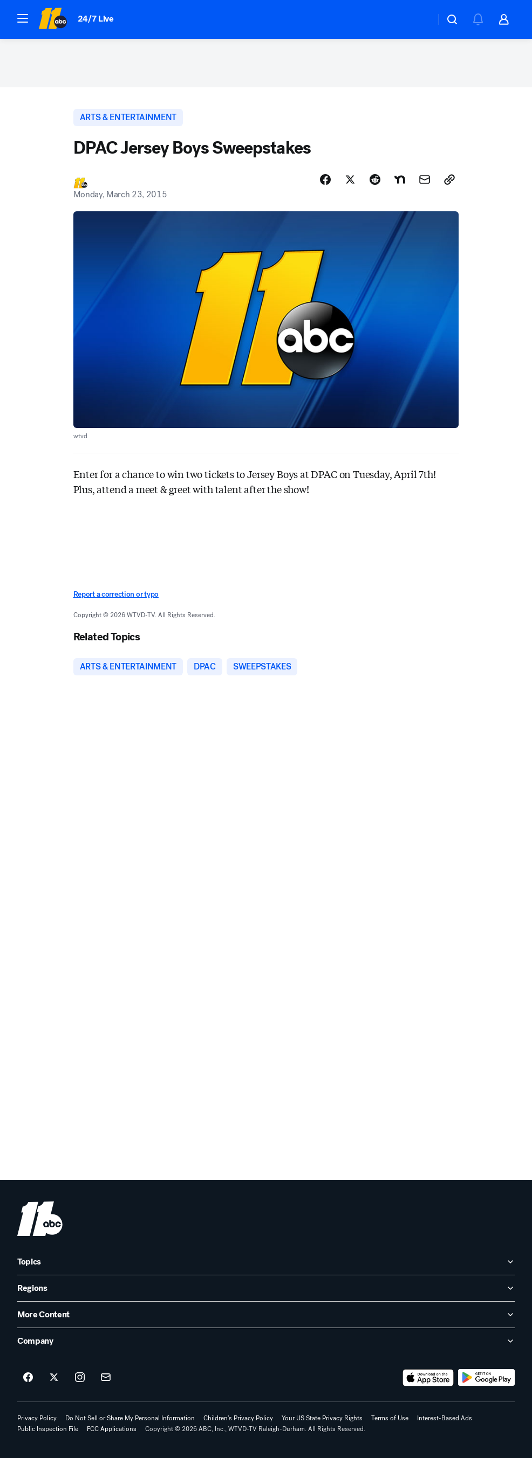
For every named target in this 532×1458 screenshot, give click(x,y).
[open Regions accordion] (266, 1288)
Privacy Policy (37, 1418)
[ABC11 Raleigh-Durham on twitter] (54, 1377)
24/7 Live (96, 18)
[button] (22, 18)
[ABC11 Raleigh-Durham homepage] (52, 19)
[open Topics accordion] (266, 1261)
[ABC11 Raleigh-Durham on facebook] (28, 1377)
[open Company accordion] (266, 1341)
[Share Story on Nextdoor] (400, 179)
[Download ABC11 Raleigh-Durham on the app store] (428, 1377)
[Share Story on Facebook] (325, 179)
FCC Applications (112, 1429)
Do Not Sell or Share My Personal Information (130, 1418)
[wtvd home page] (40, 1218)
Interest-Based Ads (444, 1418)
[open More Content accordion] (266, 1314)
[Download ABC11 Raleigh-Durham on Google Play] (486, 1377)
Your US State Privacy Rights (322, 1418)
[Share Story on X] (350, 179)
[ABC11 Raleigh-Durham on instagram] (80, 1377)
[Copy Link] (449, 179)
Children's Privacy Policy (238, 1418)
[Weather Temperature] (418, 19)
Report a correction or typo (116, 594)
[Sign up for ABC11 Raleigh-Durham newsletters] (106, 1377)
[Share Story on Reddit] (375, 179)
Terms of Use (389, 1418)
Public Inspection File (47, 1429)
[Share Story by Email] (424, 179)
